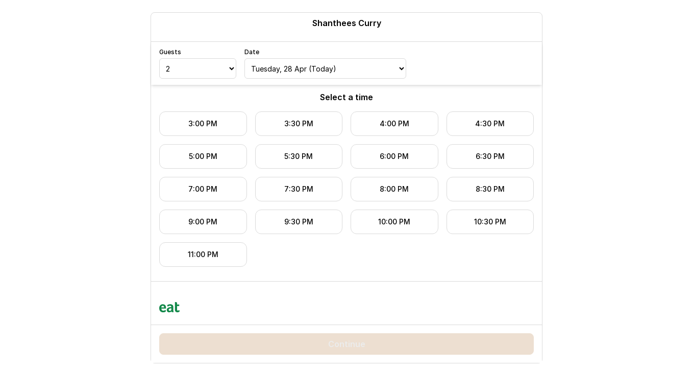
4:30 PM (490, 123)
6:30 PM (490, 156)
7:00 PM (202, 189)
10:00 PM (394, 221)
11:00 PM (203, 254)
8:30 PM (490, 189)
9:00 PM (202, 221)
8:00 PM (394, 189)
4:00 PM (394, 123)
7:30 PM (298, 189)
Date (251, 52)
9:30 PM (298, 221)
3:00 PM (202, 123)
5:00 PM (203, 156)
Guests (170, 52)
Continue (346, 344)
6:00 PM (394, 156)
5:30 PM (298, 156)
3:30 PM (298, 123)
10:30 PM (490, 221)
